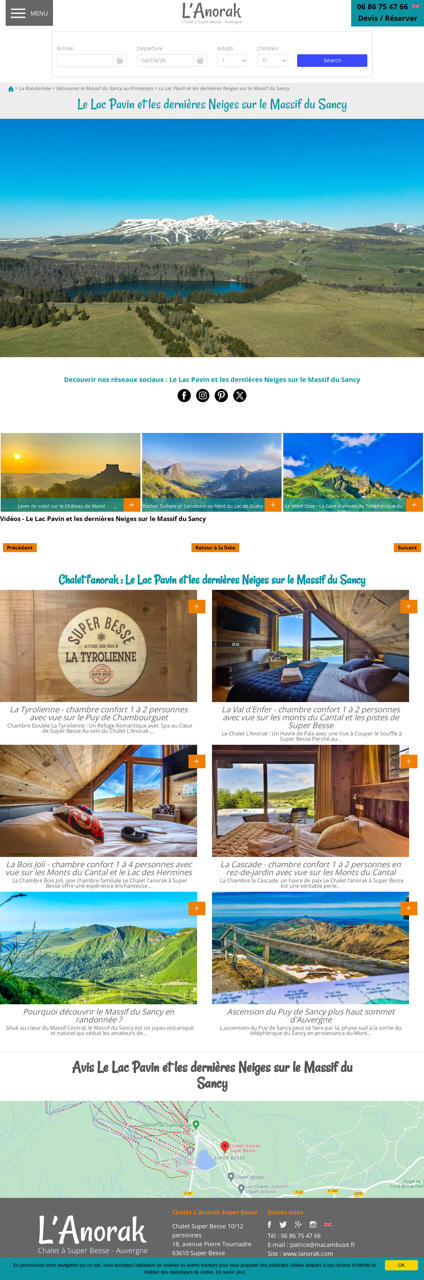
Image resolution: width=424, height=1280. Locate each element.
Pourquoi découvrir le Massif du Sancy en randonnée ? (98, 1015)
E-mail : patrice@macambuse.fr (311, 1245)
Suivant (407, 547)
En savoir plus (230, 1272)
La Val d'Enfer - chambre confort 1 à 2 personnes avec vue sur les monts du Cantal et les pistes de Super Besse (311, 717)
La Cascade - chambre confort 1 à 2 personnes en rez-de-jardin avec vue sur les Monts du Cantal (310, 868)
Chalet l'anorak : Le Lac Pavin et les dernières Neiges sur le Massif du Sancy (212, 580)
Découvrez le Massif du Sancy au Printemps (104, 88)
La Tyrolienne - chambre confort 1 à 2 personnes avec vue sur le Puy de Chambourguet (98, 713)
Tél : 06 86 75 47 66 (294, 1236)
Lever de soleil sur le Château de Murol (61, 506)
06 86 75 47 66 (382, 6)
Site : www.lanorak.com (300, 1253)
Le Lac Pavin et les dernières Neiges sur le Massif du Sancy (223, 88)
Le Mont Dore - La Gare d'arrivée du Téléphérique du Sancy (344, 508)
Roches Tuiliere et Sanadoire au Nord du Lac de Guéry (202, 506)
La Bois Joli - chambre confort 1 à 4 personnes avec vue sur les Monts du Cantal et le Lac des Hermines (98, 868)
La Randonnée (35, 88)
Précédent (20, 547)
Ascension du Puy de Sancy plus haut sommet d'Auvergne (311, 1015)
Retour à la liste (215, 547)
